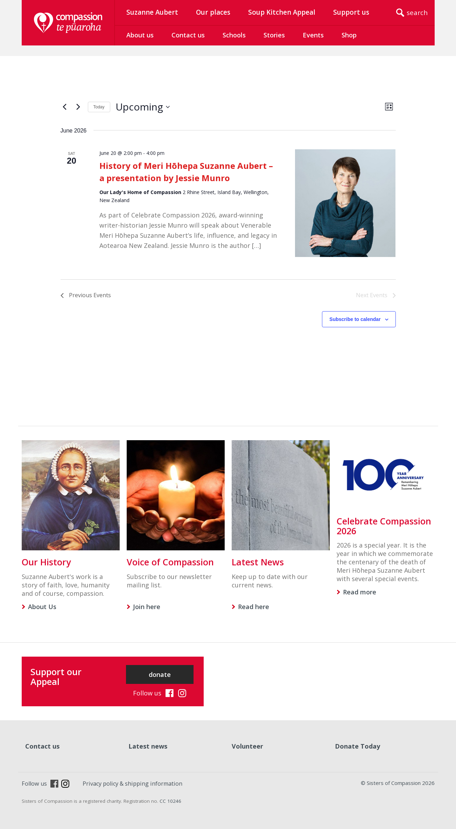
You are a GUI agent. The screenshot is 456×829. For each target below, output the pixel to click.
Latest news (147, 746)
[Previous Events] (65, 107)
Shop (349, 35)
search (417, 12)
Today (99, 107)
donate (160, 674)
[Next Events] (78, 107)
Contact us (188, 35)
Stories (274, 35)
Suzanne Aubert (152, 12)
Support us (351, 12)
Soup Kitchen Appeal (281, 12)
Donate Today (357, 746)
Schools (234, 35)
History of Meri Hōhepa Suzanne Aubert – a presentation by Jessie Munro (186, 172)
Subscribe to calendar (354, 319)
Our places (213, 12)
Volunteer (247, 746)
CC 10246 (170, 801)
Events (313, 35)
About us (140, 35)
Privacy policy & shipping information (132, 783)
